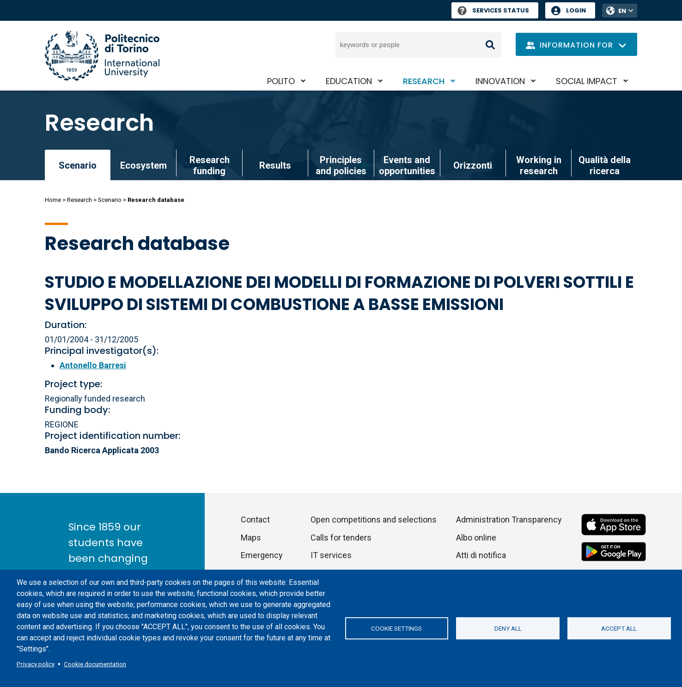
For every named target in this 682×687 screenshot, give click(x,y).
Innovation (500, 81)
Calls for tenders (341, 537)
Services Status (493, 10)
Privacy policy (36, 664)
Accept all (619, 628)
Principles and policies (341, 165)
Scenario (110, 199)
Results (275, 165)
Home (53, 199)
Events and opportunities (407, 165)
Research (424, 81)
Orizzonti (472, 165)
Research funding (209, 165)
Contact (255, 519)
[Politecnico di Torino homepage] (102, 55)
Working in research (538, 165)
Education (349, 81)
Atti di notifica (481, 555)
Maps (251, 537)
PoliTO (281, 81)
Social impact (586, 81)
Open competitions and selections (374, 519)
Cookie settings (396, 628)
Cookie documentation (95, 664)
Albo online (476, 537)
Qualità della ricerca (604, 165)
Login (576, 10)
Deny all (508, 628)
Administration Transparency (509, 519)
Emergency (262, 555)
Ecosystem (143, 165)
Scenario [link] (78, 165)
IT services (331, 555)
